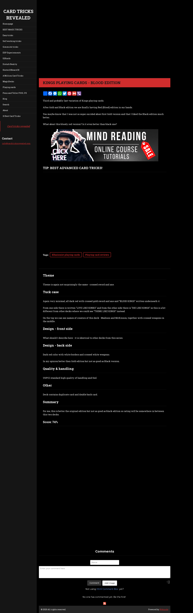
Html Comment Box (107, 589)
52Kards (6, 58)
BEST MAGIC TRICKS (12, 29)
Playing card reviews (97, 254)
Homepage (8, 24)
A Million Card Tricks (13, 75)
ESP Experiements (12, 52)
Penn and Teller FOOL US (15, 93)
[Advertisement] (104, 530)
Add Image (110, 583)
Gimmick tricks (10, 47)
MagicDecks (8, 81)
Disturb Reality (10, 64)
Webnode (163, 609)
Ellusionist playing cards (66, 254)
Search (6, 104)
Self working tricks (12, 41)
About (5, 110)
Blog (5, 98)
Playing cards (9, 87)
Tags (45, 254)
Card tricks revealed (18, 126)
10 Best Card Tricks (12, 116)
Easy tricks (8, 35)
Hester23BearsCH (11, 70)
